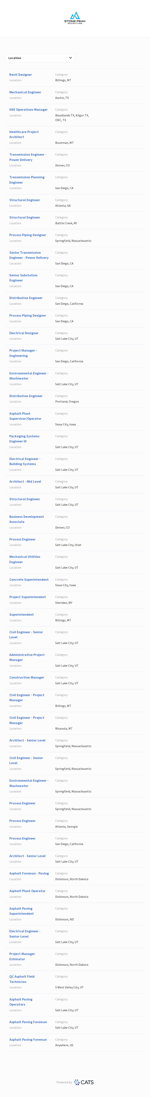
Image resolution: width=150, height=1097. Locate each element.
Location (40, 58)
